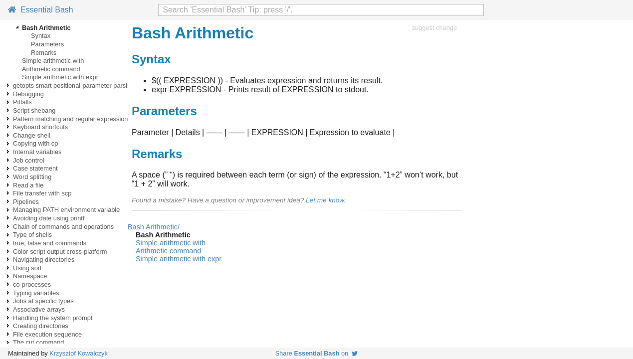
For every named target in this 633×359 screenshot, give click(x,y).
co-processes (32, 284)
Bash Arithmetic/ (154, 227)
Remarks (43, 52)
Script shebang (34, 110)
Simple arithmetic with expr (60, 77)
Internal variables (37, 152)
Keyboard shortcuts (40, 127)
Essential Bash (40, 9)
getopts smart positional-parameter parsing (73, 85)
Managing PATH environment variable (66, 209)
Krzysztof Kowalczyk (78, 353)
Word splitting (32, 176)
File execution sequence (47, 334)
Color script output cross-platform (60, 251)
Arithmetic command (51, 69)
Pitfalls (22, 102)
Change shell (31, 135)
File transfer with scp (42, 193)
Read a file (28, 185)
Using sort (27, 268)
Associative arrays (39, 309)
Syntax (40, 35)
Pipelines (26, 201)
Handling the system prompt (52, 318)
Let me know (325, 200)
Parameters (47, 44)
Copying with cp (35, 143)
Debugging (28, 94)
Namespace (30, 276)
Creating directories (40, 326)
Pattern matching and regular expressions (72, 119)
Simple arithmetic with (53, 60)
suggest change (434, 27)
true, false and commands (49, 243)
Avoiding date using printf (48, 218)
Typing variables (36, 293)
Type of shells (32, 234)
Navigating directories (43, 259)
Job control (28, 160)
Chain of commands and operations (63, 226)
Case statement (35, 168)
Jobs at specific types (43, 301)
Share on (316, 353)
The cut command (38, 342)
